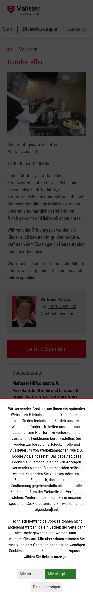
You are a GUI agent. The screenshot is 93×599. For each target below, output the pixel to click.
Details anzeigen (47, 586)
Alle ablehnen (32, 573)
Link (55, 509)
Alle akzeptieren (62, 573)
